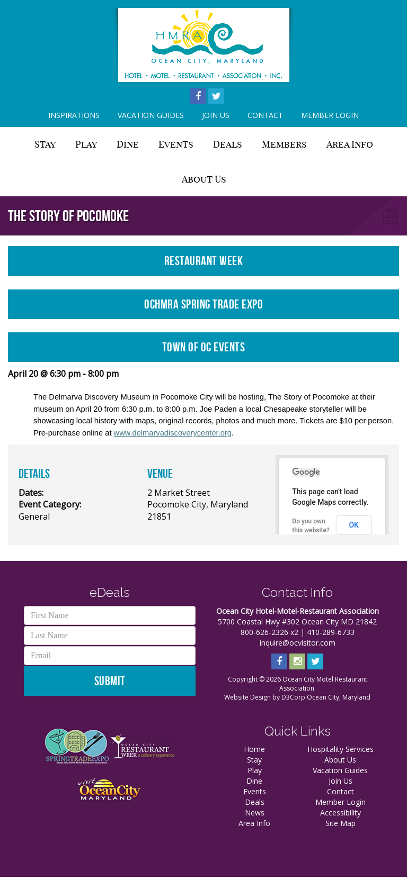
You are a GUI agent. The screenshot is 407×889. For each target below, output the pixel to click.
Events (175, 144)
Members (284, 144)
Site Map (340, 823)
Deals (227, 144)
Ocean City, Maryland (338, 697)
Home (254, 749)
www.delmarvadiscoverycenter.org (173, 433)
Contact (265, 115)
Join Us (215, 115)
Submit (110, 681)
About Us (204, 179)
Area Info (349, 144)
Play (86, 144)
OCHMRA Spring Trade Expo (203, 304)
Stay (45, 144)
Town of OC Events (203, 347)
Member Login (330, 115)
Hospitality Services (340, 749)
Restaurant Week (203, 261)
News (254, 813)
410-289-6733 (331, 632)
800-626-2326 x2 (269, 632)
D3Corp (293, 697)
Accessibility (340, 813)
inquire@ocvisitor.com (297, 643)
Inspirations (74, 115)
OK (354, 525)
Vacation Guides (151, 115)
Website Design (247, 697)
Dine (128, 144)
